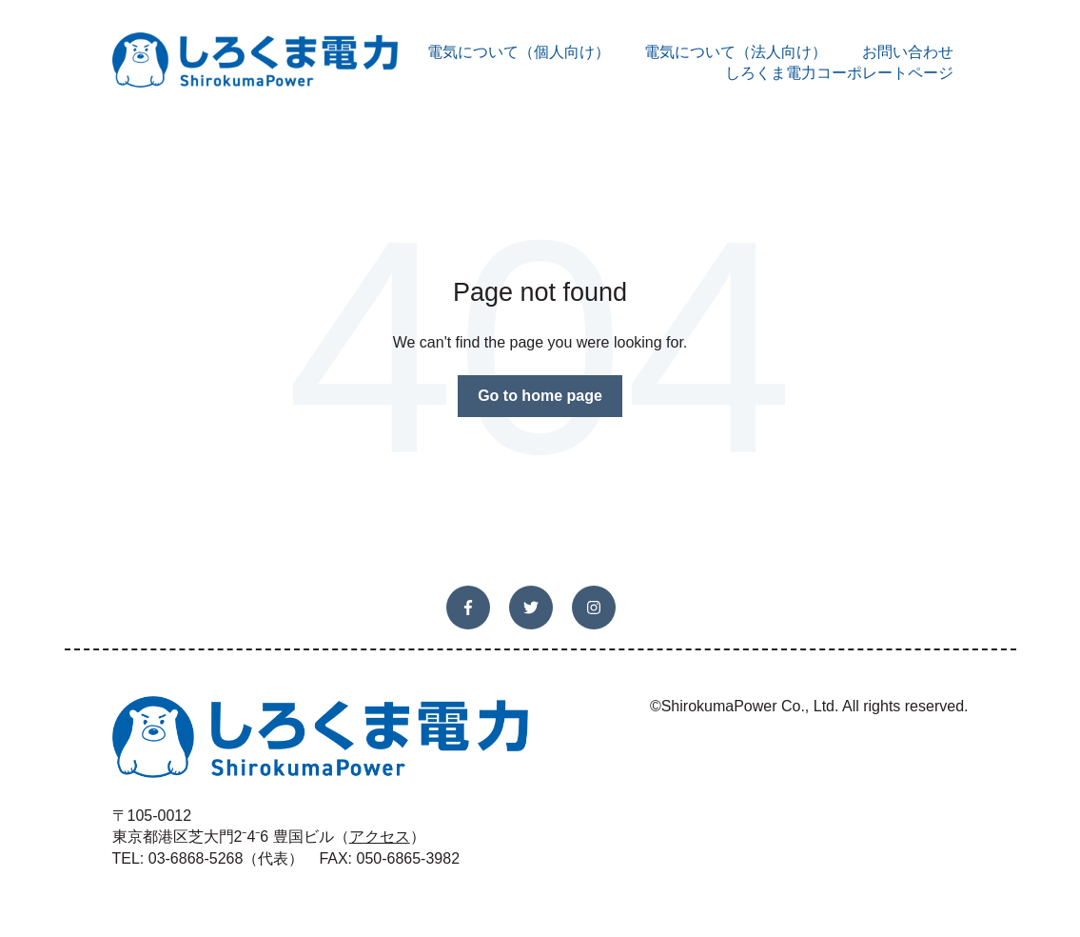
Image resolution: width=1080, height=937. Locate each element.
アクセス (379, 836)
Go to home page (540, 396)
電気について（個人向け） (518, 52)
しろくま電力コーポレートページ (839, 73)
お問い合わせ (907, 52)
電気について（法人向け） (735, 52)
